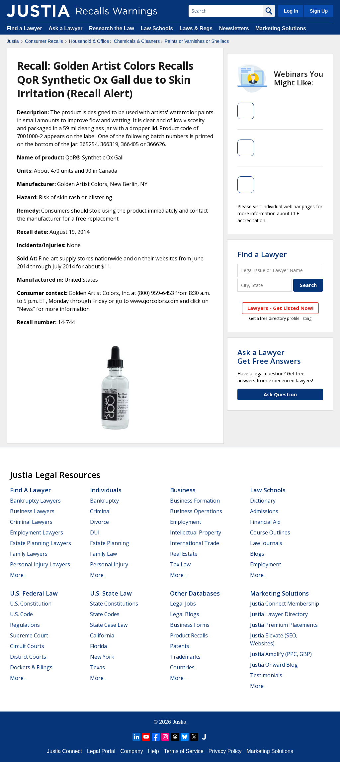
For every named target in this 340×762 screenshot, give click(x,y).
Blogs (257, 553)
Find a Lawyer (24, 28)
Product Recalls (189, 635)
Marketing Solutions (280, 28)
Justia (13, 41)
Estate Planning (109, 543)
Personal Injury (109, 564)
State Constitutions (114, 603)
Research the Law (111, 28)
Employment (185, 521)
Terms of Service (184, 751)
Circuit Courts (27, 646)
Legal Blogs (184, 614)
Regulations (25, 624)
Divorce (99, 521)
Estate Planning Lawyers (40, 543)
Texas (97, 667)
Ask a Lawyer (66, 28)
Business (183, 490)
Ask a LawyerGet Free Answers (269, 356)
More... (18, 575)
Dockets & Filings (31, 667)
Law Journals (266, 543)
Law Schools (156, 28)
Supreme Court (29, 635)
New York (102, 656)
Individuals (106, 490)
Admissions (264, 511)
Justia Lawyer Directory (279, 614)
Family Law (103, 553)
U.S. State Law (111, 593)
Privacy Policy (225, 751)
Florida (98, 646)
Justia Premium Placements (284, 624)
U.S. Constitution (30, 603)
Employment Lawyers (36, 532)
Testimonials (266, 675)
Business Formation (195, 500)
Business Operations (196, 511)
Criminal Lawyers (31, 521)
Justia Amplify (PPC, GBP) (281, 654)
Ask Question (280, 394)
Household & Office (89, 41)
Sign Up (319, 11)
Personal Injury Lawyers (40, 564)
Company (131, 751)
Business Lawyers (32, 511)
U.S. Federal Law (34, 593)
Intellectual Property (195, 532)
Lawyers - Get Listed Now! (280, 308)
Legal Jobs (183, 603)
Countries (182, 667)
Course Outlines (270, 532)
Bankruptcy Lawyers (35, 500)
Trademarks (185, 656)
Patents (179, 646)
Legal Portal (101, 751)
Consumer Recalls (44, 41)
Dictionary (263, 500)
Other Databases (195, 593)
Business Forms (190, 624)
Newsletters (234, 28)
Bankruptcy (104, 500)
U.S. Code (21, 614)
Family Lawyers (28, 553)
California (102, 635)
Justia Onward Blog (274, 664)
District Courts (28, 656)
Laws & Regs (196, 28)
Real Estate (184, 553)
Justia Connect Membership (284, 603)
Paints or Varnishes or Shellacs (197, 41)
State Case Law (109, 624)
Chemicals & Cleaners (137, 41)
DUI (95, 532)
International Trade (194, 543)
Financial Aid (265, 521)
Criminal (100, 511)
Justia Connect (64, 751)
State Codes (105, 614)
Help (153, 751)
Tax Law (180, 564)
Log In (291, 11)
